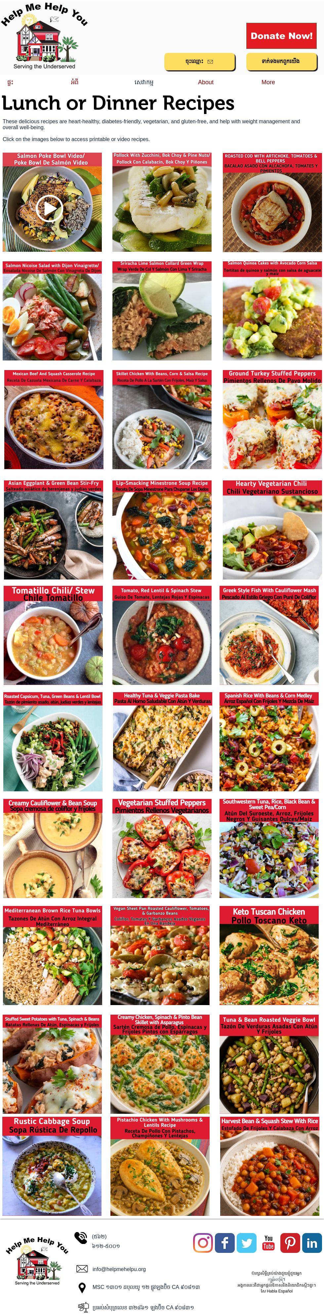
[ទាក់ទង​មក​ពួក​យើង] (281, 61)
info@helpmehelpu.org (119, 1269)
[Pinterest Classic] (290, 1243)
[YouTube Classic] (268, 1243)
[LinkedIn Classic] (312, 1243)
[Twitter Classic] (247, 1243)
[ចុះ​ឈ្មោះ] (199, 61)
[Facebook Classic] (225, 1243)
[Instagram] (203, 1243)
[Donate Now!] (281, 36)
